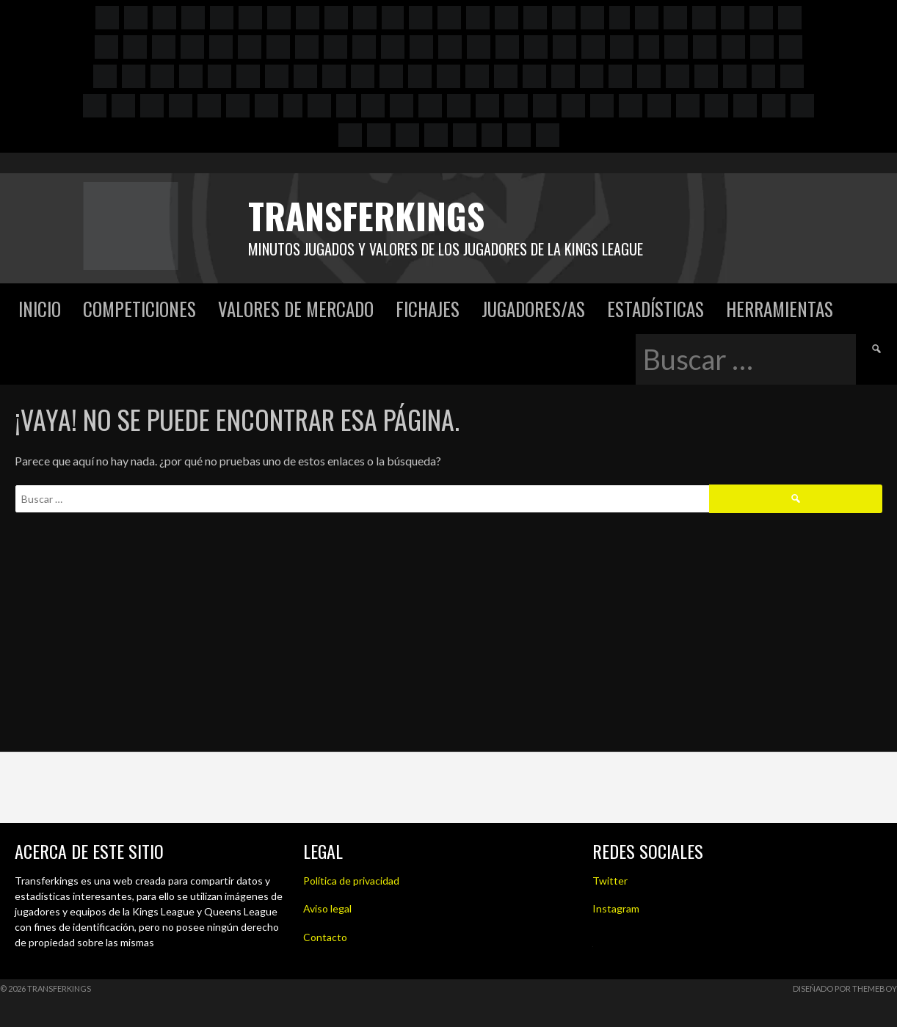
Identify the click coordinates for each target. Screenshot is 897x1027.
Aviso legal (327, 908)
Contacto (325, 937)
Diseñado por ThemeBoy (845, 988)
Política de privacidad (351, 880)
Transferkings (366, 215)
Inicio (39, 308)
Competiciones (139, 308)
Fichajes (428, 308)
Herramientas (779, 308)
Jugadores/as (533, 308)
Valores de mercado (296, 308)
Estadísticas (655, 308)
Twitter (610, 880)
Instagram (615, 908)
